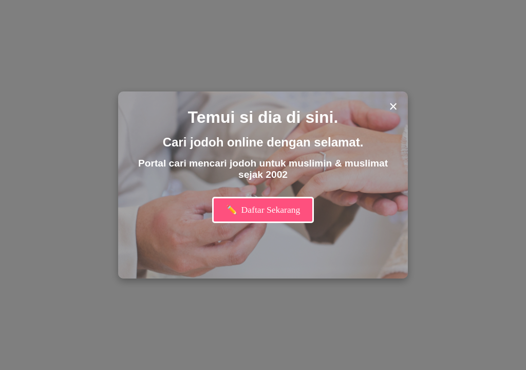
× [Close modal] (393, 106)
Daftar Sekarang (263, 210)
